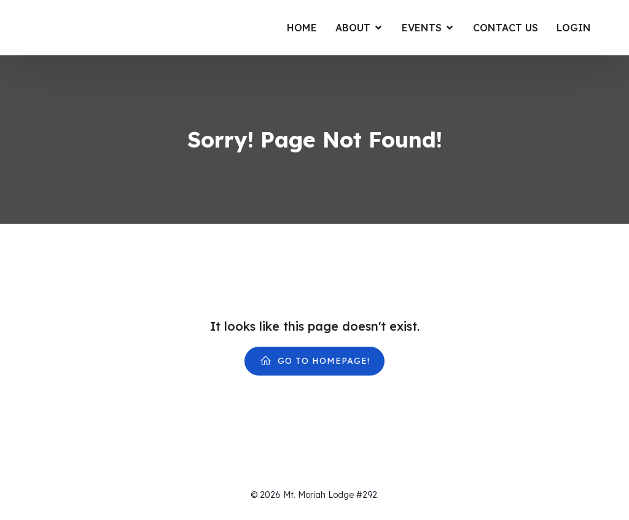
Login (574, 28)
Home (302, 28)
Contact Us (505, 28)
